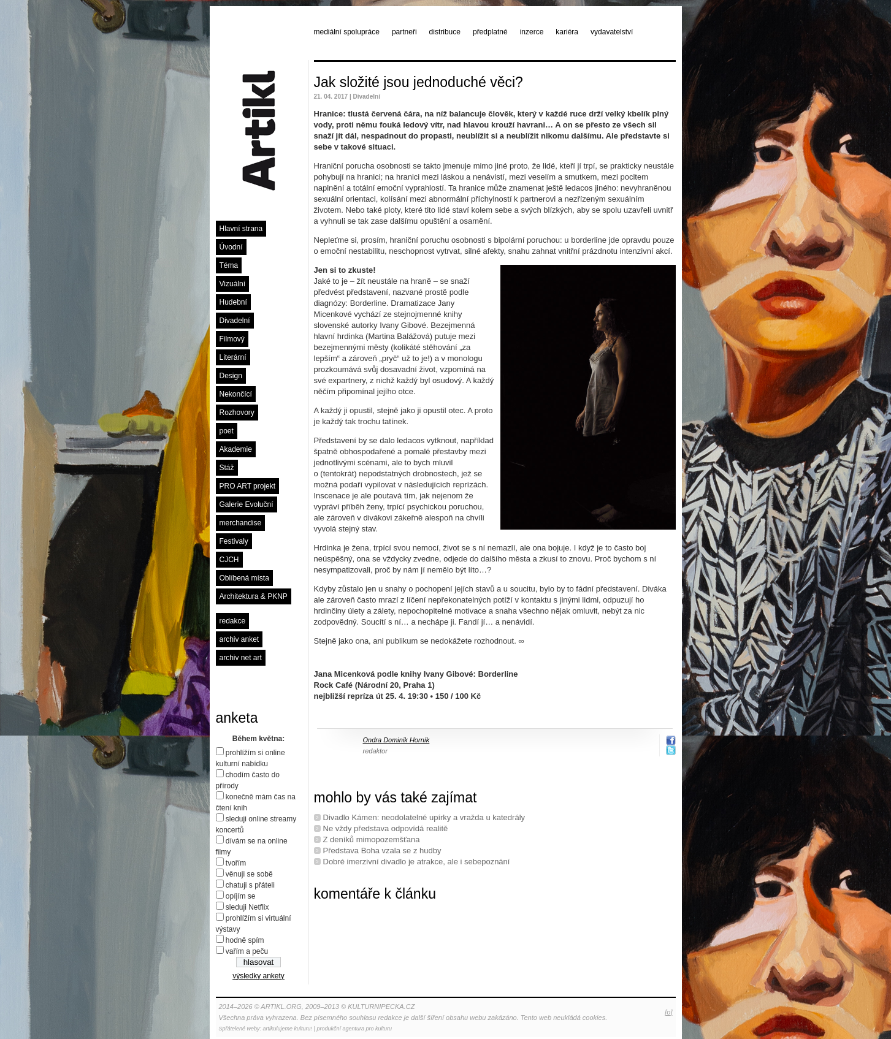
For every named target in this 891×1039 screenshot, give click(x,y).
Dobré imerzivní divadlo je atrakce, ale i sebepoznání (416, 861)
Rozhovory (237, 412)
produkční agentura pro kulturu (354, 1029)
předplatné (490, 32)
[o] (668, 1012)
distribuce (445, 32)
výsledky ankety (258, 976)
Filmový (232, 339)
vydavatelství (612, 32)
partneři (404, 32)
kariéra (567, 32)
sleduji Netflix (247, 907)
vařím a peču (247, 951)
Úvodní (231, 247)
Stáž (227, 467)
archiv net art (241, 657)
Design (231, 375)
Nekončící (236, 394)
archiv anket (239, 639)
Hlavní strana (241, 228)
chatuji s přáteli (250, 885)
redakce (233, 621)
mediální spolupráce (347, 32)
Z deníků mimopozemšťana (371, 839)
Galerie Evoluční (246, 504)
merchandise (241, 523)
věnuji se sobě (249, 874)
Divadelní (235, 320)
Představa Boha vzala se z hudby (382, 850)
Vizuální (232, 284)
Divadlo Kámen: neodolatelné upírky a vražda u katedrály (424, 817)
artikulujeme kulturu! (288, 1029)
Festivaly (234, 541)
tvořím (236, 863)
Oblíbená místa (244, 578)
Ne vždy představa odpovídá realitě (385, 828)
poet (227, 431)
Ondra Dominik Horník (396, 740)
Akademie (236, 449)
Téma (229, 265)
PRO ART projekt (248, 486)
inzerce (532, 32)
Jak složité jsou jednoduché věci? (418, 82)
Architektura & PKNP (254, 596)
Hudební (233, 302)
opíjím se (241, 896)
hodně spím (245, 940)
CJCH (229, 559)
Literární (233, 357)
